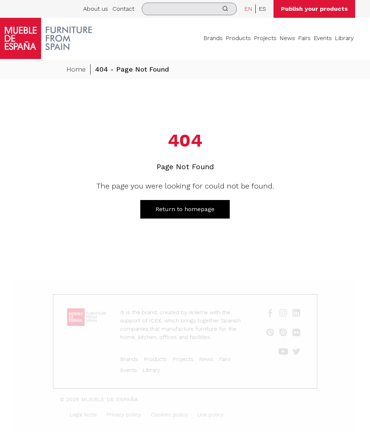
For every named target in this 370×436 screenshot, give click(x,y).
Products (238, 38)
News (287, 38)
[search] (189, 9)
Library (344, 38)
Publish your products (314, 8)
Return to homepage (185, 209)
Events (323, 38)
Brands (213, 38)
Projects (265, 38)
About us (95, 8)
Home (76, 69)
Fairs (304, 38)
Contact (123, 8)
